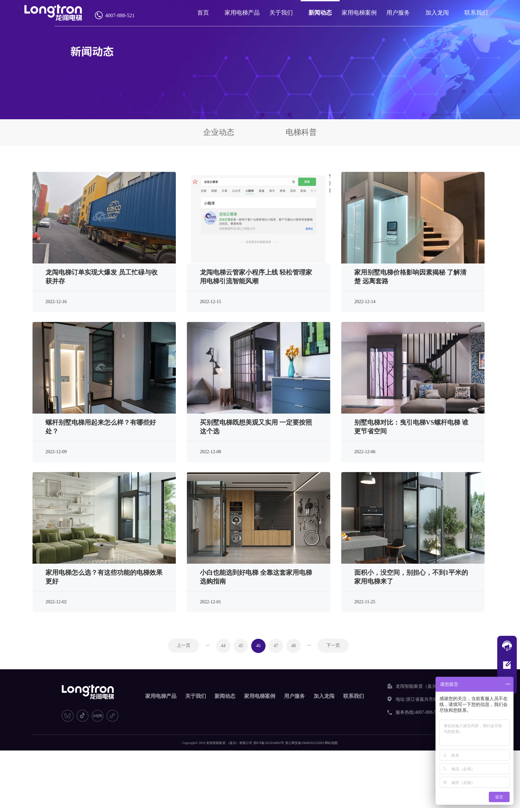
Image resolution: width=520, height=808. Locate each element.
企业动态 (218, 132)
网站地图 (331, 743)
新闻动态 (321, 12)
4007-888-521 (121, 15)
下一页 (333, 645)
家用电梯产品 (244, 12)
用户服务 (398, 12)
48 (293, 645)
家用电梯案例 (359, 12)
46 (258, 645)
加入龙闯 (436, 12)
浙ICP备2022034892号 (268, 743)
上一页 (183, 645)
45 (241, 645)
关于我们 (282, 12)
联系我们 (475, 12)
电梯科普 (301, 132)
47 (276, 645)
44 (223, 645)
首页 (206, 12)
